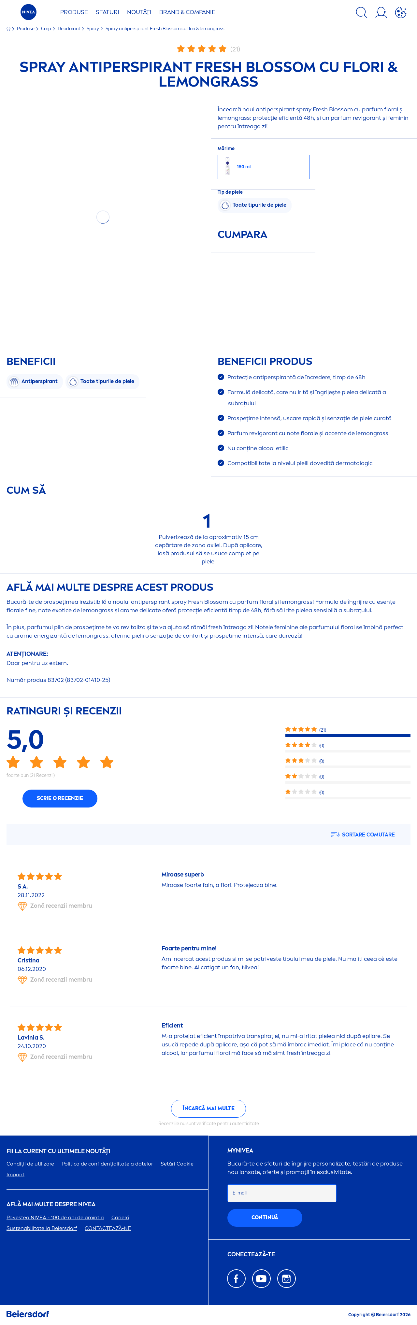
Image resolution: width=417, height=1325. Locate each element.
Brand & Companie (187, 12)
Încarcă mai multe (209, 1108)
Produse (74, 12)
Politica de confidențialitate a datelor (107, 1164)
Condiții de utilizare (30, 1164)
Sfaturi (107, 12)
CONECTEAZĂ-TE (251, 1254)
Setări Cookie (177, 1164)
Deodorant (69, 29)
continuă (265, 1217)
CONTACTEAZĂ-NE (108, 1228)
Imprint (15, 1174)
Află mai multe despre (51, 1204)
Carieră (120, 1217)
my (240, 1150)
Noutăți (139, 12)
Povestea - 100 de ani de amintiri (55, 1217)
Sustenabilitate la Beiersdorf (42, 1228)
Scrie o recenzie (60, 798)
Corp (46, 29)
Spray (93, 29)
